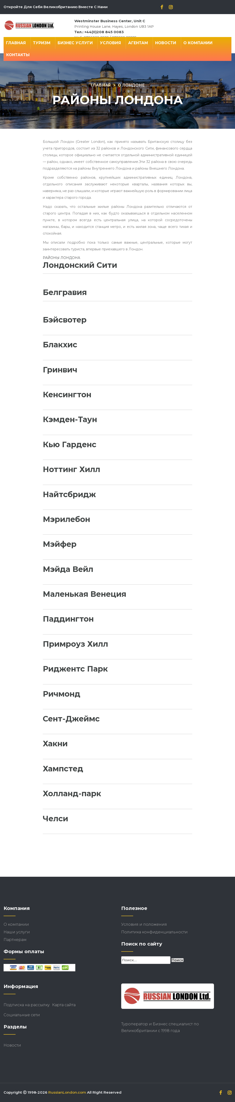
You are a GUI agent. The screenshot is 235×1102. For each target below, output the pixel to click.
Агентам (138, 43)
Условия (110, 43)
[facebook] (161, 7)
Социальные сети (22, 1015)
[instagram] (171, 7)
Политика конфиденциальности (154, 932)
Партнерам (15, 939)
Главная (16, 43)
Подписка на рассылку (27, 1005)
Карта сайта (64, 1005)
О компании (198, 43)
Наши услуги (17, 932)
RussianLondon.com (67, 1092)
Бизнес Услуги (75, 43)
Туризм (41, 43)
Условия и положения (144, 924)
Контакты (18, 55)
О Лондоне (131, 85)
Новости (165, 43)
